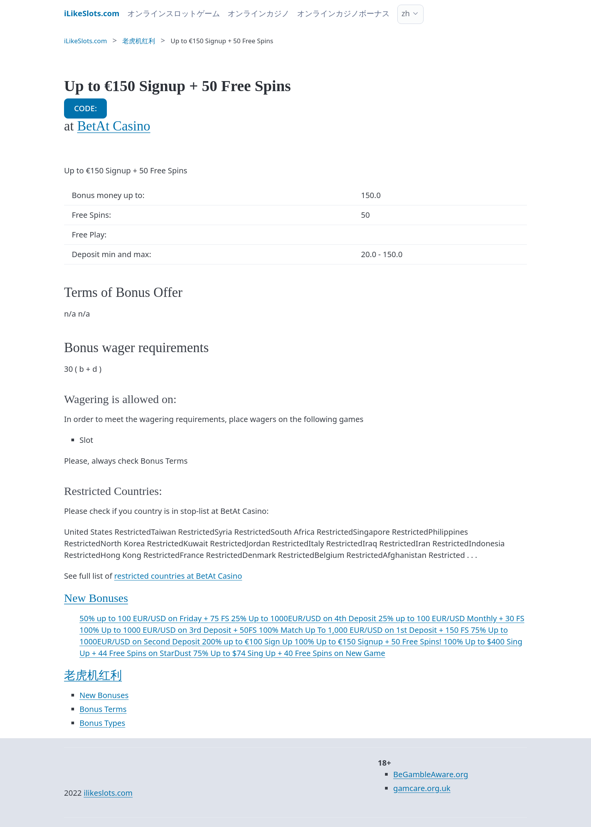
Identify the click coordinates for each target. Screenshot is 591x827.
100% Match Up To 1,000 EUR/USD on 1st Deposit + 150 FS (365, 630)
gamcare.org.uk (421, 788)
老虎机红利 (93, 675)
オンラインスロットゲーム (173, 13)
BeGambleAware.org (430, 774)
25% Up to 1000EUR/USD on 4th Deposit (304, 618)
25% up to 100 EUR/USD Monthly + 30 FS (451, 618)
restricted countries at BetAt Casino (178, 576)
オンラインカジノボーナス (343, 13)
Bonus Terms (103, 709)
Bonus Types (102, 723)
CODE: (85, 108)
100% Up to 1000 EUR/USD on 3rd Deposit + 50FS (169, 630)
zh (406, 13)
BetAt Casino (113, 126)
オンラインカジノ (258, 13)
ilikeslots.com (108, 793)
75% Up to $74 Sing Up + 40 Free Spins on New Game (289, 653)
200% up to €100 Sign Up (248, 641)
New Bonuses (96, 597)
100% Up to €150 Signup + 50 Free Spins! (368, 641)
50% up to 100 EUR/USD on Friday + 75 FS (155, 618)
